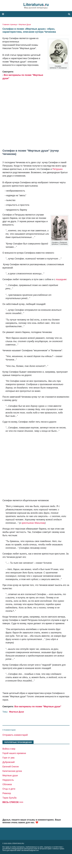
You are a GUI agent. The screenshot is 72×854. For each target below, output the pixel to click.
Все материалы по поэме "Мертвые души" (37, 706)
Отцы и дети (8, 789)
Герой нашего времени (14, 753)
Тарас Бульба (9, 798)
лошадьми (61, 279)
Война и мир (8, 749)
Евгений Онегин (10, 766)
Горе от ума (8, 757)
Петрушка (57, 169)
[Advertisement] (36, 110)
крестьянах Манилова (33, 523)
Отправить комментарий (15, 735)
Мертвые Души (25, 24)
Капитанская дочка (12, 771)
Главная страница (9, 24)
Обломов (7, 784)
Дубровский (8, 762)
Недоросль (8, 780)
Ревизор (6, 793)
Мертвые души (10, 775)
